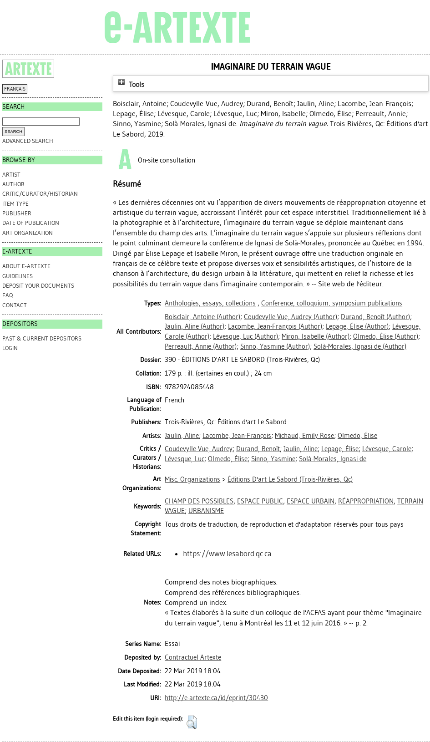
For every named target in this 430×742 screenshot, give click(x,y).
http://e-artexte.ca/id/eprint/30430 (216, 698)
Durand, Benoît (258, 449)
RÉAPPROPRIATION (366, 501)
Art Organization (27, 232)
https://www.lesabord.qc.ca (227, 553)
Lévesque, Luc (184, 459)
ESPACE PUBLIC (260, 501)
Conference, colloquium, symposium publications (331, 303)
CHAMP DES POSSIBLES (199, 501)
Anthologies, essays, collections (210, 303)
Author (13, 184)
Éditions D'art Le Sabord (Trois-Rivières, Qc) (290, 479)
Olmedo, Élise (357, 436)
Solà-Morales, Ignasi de (332, 459)
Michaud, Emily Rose (304, 436)
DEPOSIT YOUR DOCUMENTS (38, 285)
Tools (130, 84)
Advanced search (27, 140)
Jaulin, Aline (182, 436)
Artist (11, 174)
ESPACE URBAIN (310, 501)
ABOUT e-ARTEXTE (26, 266)
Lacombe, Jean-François (236, 436)
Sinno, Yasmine (273, 459)
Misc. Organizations (192, 479)
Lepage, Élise (340, 449)
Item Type (15, 203)
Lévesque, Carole (386, 449)
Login (10, 348)
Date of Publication (30, 222)
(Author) (202, 317)
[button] (191, 722)
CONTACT (14, 305)
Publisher (16, 213)
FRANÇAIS (14, 89)
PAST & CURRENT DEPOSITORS (41, 338)
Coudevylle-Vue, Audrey (199, 449)
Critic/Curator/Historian (40, 193)
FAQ (7, 295)
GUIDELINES (17, 276)
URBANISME (206, 511)
